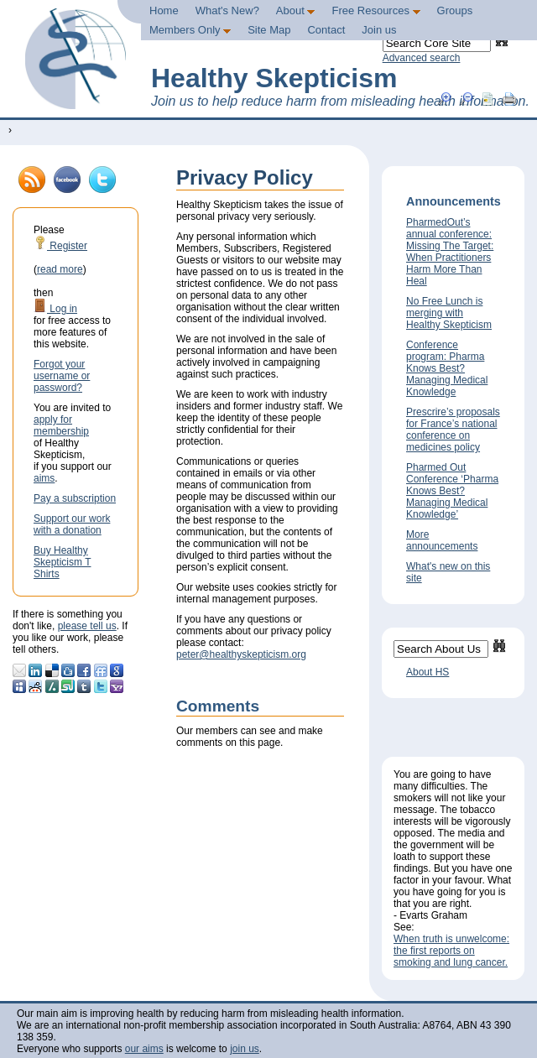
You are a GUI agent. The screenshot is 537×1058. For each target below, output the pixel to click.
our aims (144, 1049)
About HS (427, 672)
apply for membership (61, 425)
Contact (326, 29)
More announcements (441, 540)
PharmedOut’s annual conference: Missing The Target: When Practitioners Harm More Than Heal (449, 251)
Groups (455, 10)
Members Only (190, 29)
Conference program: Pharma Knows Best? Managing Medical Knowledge (446, 368)
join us (244, 1049)
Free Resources (375, 10)
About (295, 10)
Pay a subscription (75, 498)
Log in (55, 309)
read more (60, 269)
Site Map (269, 29)
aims (44, 478)
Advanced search (422, 58)
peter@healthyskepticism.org (241, 654)
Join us (379, 29)
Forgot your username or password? (62, 375)
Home (164, 10)
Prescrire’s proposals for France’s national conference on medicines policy (453, 429)
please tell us (87, 626)
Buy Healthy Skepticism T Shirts (62, 562)
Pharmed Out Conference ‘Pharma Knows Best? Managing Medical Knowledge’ (452, 490)
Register (60, 246)
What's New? (227, 10)
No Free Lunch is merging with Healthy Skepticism (449, 313)
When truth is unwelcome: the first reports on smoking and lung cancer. (451, 950)
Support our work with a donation (72, 524)
